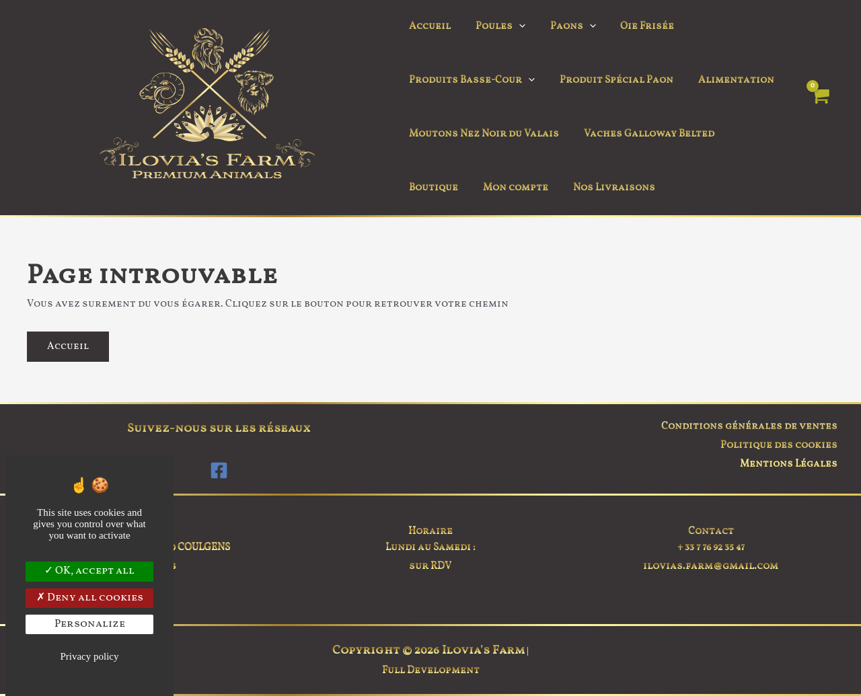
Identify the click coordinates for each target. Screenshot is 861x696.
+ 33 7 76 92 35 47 (711, 548)
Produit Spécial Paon (610, 80)
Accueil (428, 27)
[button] (512, 27)
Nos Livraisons (533, 188)
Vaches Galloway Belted (642, 134)
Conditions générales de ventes (749, 427)
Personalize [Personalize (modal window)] (89, 624)
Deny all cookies (89, 597)
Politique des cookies (778, 445)
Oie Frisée (632, 27)
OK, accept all (89, 571)
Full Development (431, 671)
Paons (562, 27)
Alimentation (725, 80)
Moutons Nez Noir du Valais (482, 134)
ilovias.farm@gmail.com (710, 566)
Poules (494, 27)
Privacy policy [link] (89, 656)
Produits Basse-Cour (470, 81)
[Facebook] (219, 470)
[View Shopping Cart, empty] (819, 108)
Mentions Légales (788, 464)
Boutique (752, 134)
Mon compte (439, 188)
